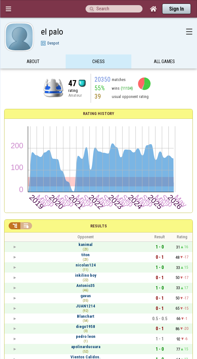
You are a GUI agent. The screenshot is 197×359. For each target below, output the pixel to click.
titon (85, 254)
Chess (98, 61)
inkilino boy (85, 275)
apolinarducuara (85, 346)
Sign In (176, 9)
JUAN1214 (85, 306)
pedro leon (85, 336)
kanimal (85, 244)
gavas (85, 295)
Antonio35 (85, 285)
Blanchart (85, 316)
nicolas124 (86, 265)
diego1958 (85, 326)
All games (164, 61)
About (33, 61)
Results (98, 226)
